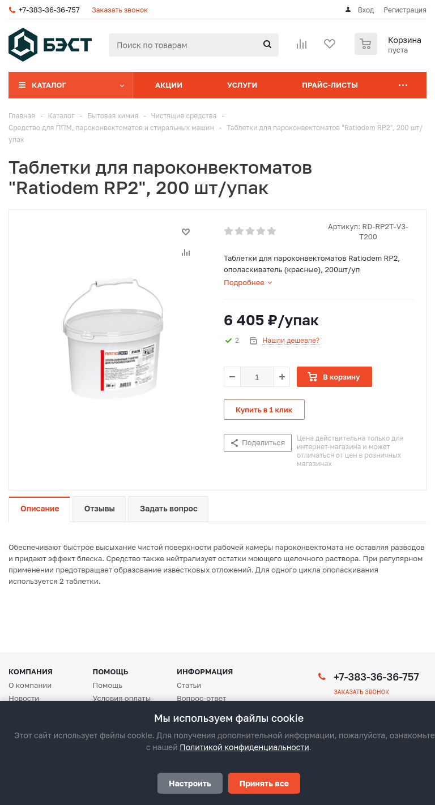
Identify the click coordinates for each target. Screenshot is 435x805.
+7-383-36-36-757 (49, 9)
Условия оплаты (122, 698)
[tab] (248, 282)
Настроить (190, 783)
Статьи (189, 685)
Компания (30, 671)
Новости (23, 698)
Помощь (111, 671)
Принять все (264, 783)
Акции (168, 84)
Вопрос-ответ (201, 698)
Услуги (242, 84)
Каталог (49, 84)
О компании (30, 685)
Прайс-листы (330, 84)
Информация (205, 671)
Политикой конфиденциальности (244, 747)
